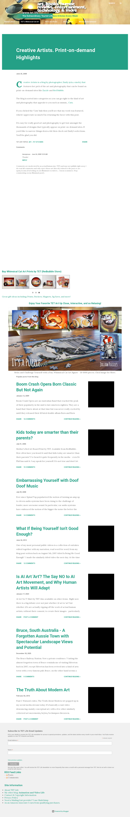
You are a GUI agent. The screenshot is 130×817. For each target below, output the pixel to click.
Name (10, 750)
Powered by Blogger (60, 811)
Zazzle (46, 90)
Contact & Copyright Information (20, 795)
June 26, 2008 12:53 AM (40, 154)
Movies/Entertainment (87, 22)
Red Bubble (58, 90)
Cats (70, 102)
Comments (12, 777)
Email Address (13, 740)
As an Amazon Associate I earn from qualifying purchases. (32, 802)
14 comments (29, 515)
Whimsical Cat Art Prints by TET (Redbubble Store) (34, 271)
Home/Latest (9, 22)
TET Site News (38, 142)
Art (30, 142)
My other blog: (24, 792)
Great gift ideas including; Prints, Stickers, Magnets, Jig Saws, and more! (36, 296)
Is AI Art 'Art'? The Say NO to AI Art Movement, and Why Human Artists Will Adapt (46, 582)
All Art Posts (68, 22)
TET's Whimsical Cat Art (30, 22)
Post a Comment (31, 617)
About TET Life (11, 790)
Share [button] (84, 142)
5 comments (29, 677)
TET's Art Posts (51, 22)
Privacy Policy (11, 797)
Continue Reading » (72, 419)
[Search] (112, 3)
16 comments (29, 419)
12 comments (29, 563)
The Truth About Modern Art (43, 689)
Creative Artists (30, 82)
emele (77, 82)
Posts (9, 775)
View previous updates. (15, 760)
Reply (24, 160)
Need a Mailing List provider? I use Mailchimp (26, 800)
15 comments (29, 467)
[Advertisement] (51, 29)
